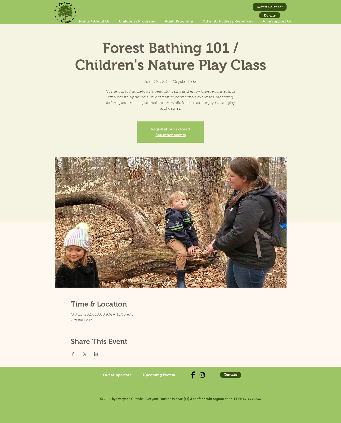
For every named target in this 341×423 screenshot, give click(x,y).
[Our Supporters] (117, 375)
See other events (171, 135)
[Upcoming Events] (158, 375)
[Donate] (269, 15)
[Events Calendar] (270, 7)
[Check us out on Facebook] (192, 374)
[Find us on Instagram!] (202, 374)
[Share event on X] (84, 354)
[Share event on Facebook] (73, 354)
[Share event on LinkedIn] (96, 354)
